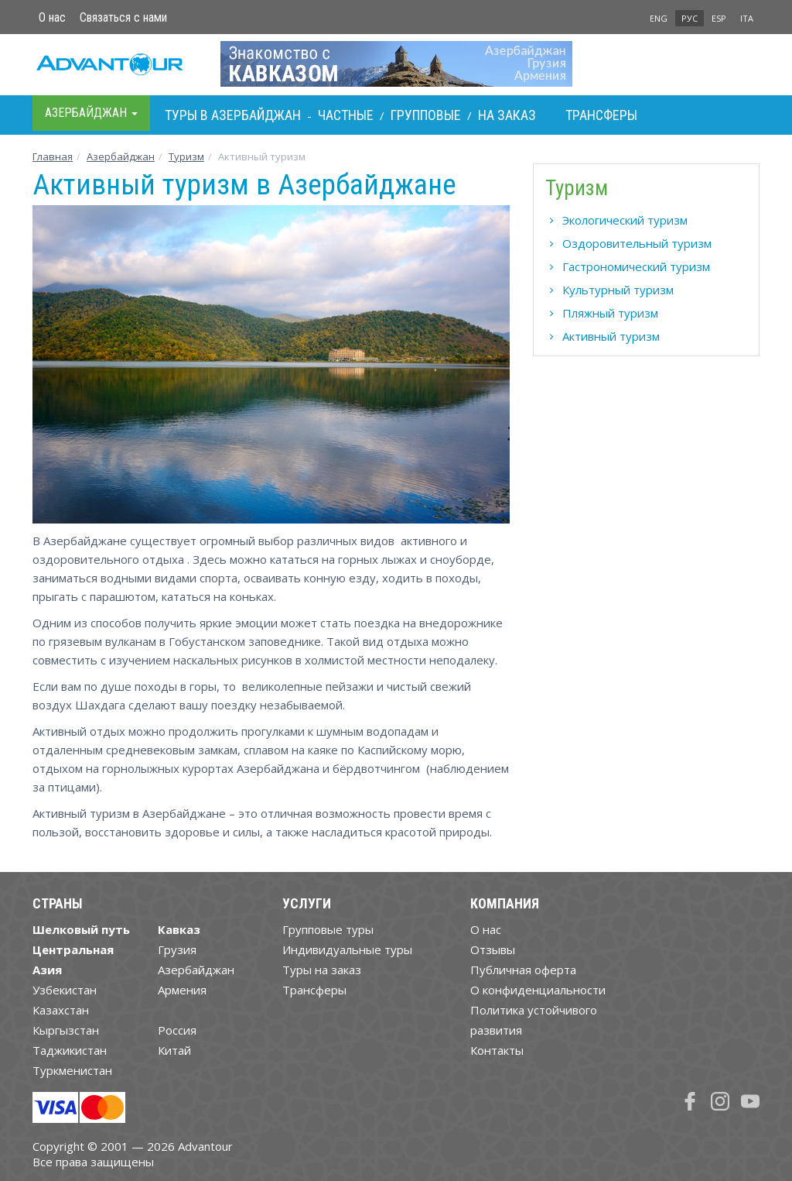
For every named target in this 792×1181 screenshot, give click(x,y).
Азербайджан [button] (91, 112)
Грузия (177, 949)
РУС (689, 18)
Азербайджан (121, 156)
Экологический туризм (625, 220)
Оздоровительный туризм (637, 243)
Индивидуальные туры (347, 949)
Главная (52, 156)
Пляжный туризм (610, 313)
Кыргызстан (65, 1030)
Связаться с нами (123, 17)
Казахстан (60, 1010)
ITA (746, 18)
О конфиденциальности (538, 989)
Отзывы (492, 949)
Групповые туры (328, 929)
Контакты (497, 1050)
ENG (658, 18)
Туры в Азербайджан (233, 115)
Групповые (426, 115)
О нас (52, 17)
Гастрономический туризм (636, 266)
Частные (346, 115)
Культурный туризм (618, 289)
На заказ (507, 115)
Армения (182, 989)
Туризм (186, 156)
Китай (174, 1050)
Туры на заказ (321, 969)
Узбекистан (64, 989)
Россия (177, 1030)
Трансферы (601, 115)
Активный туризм (611, 336)
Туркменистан (72, 1070)
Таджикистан (69, 1050)
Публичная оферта (523, 969)
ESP (719, 18)
